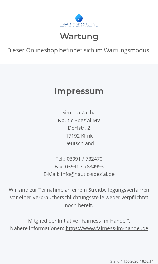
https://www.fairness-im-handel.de (107, 227)
